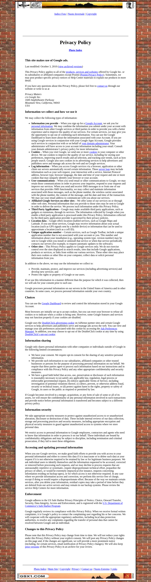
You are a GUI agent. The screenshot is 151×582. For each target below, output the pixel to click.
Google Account (93, 123)
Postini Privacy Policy (92, 74)
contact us (102, 86)
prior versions (32, 546)
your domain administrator (95, 143)
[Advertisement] (75, 25)
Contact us (86, 569)
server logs (104, 169)
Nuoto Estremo (102, 569)
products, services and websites (82, 72)
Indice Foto (60, 14)
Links (114, 569)
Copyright (91, 14)
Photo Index (75, 50)
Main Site (53, 569)
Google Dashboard (51, 303)
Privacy (76, 569)
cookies (93, 152)
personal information (42, 126)
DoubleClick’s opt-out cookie (40, 334)
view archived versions (70, 66)
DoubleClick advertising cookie (58, 322)
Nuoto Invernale (76, 14)
